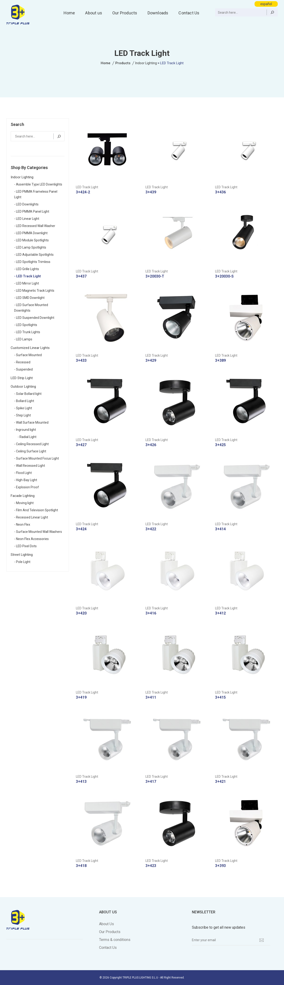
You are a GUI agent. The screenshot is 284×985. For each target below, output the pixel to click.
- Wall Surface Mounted (31, 422)
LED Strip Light (22, 378)
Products (122, 63)
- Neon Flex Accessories (31, 539)
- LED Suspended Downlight (34, 318)
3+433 (81, 360)
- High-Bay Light (25, 480)
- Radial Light (27, 437)
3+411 (150, 697)
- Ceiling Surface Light (30, 451)
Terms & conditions (114, 939)
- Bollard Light (24, 401)
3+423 (150, 865)
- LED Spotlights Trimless (32, 262)
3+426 (150, 445)
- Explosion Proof (26, 487)
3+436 (220, 192)
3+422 (150, 529)
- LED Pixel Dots (25, 546)
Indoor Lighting (146, 63)
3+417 (150, 781)
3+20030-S (224, 276)
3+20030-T (154, 276)
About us (93, 12)
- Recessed (22, 362)
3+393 (220, 865)
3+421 (220, 781)
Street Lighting (22, 555)
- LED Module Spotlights (31, 240)
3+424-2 (83, 192)
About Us (106, 924)
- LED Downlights (26, 204)
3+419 (81, 697)
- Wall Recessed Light (29, 465)
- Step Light (22, 415)
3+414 (220, 529)
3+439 (150, 192)
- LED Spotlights (25, 325)
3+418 (81, 865)
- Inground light (25, 430)
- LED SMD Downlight (29, 298)
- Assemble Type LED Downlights (38, 184)
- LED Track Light (27, 276)
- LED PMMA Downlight (31, 233)
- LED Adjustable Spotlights (34, 254)
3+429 (150, 360)
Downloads (158, 12)
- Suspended (23, 369)
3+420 (81, 613)
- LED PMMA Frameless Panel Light (35, 194)
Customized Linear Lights (30, 348)
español (266, 4)
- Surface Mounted (28, 355)
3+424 (81, 529)
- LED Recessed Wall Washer (34, 226)
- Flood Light (23, 473)
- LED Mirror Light (26, 283)
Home (69, 12)
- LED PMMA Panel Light (31, 211)
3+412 (220, 613)
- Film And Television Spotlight (36, 510)
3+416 (150, 613)
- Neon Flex (22, 524)
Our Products (124, 12)
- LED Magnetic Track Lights (34, 290)
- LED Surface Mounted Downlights (31, 307)
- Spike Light (23, 408)
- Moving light (24, 503)
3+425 (220, 445)
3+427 (81, 445)
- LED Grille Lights (26, 269)
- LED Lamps (23, 339)
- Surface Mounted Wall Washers (38, 532)
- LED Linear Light (26, 219)
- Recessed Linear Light (31, 517)
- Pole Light (22, 562)
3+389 (220, 360)
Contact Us (188, 12)
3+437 (81, 276)
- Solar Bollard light (28, 394)
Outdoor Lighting (23, 386)
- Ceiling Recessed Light (31, 444)
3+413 (81, 781)
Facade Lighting (23, 496)
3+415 (220, 697)
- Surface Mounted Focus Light (36, 458)
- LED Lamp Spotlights (30, 247)
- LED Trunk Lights (27, 332)
